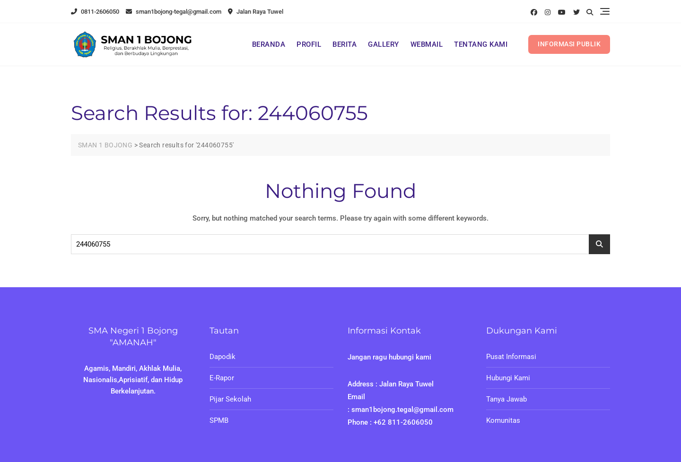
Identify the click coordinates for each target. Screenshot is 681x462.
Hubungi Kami (508, 378)
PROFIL (309, 44)
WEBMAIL (426, 44)
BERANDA (269, 44)
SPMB (219, 420)
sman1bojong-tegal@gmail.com (173, 11)
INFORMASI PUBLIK (569, 44)
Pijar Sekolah (230, 399)
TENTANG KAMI (480, 44)
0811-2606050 (95, 11)
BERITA (344, 44)
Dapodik (223, 356)
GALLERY (383, 44)
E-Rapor (222, 378)
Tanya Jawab (506, 399)
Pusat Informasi (511, 356)
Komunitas (503, 420)
